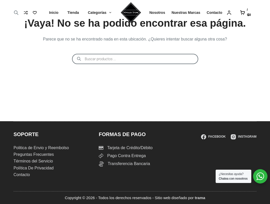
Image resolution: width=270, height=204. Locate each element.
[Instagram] (243, 136)
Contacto (214, 13)
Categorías (100, 12)
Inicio (53, 13)
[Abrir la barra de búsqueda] (16, 13)
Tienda (73, 13)
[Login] (229, 13)
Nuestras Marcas (186, 13)
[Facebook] (213, 136)
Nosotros (157, 13)
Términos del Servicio (33, 161)
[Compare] (26, 13)
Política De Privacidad (34, 168)
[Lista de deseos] (35, 13)
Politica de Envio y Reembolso (41, 148)
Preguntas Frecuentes (34, 154)
